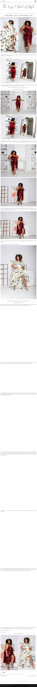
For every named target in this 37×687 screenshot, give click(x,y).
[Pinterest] (2, 1)
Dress (23, 89)
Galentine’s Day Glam (5, 676)
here (20, 87)
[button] (36, 1)
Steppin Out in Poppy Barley (30, 676)
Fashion (21, 13)
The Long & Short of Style (7, 685)
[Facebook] (4, 1)
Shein (11, 87)
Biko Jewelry (27, 87)
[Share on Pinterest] (4, 672)
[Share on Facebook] (3, 672)
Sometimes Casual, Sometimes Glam (18, 15)
